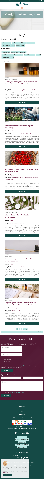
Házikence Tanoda (7, 359)
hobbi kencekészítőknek (18, 177)
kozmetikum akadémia (18, 134)
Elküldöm (6, 395)
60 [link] (26, 329)
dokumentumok (16, 90)
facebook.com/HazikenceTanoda (22, 459)
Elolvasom (22, 102)
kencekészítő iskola (29, 55)
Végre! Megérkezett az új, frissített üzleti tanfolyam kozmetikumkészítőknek (20, 304)
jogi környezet (25, 90)
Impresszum (22, 413)
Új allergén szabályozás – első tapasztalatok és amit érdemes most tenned (21, 83)
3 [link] (21, 329)
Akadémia (5, 357)
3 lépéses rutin (6, 52)
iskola (11, 220)
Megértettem (7, 475)
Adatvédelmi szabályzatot (17, 366)
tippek (11, 131)
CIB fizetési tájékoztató (22, 427)
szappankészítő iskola (8, 57)
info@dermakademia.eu (19, 1)
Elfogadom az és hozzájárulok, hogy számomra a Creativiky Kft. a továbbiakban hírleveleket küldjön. (22, 366)
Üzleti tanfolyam (14, 308)
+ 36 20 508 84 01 (24, 457)
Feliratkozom (7, 370)
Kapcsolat (22, 414)
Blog (22, 35)
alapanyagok (13, 175)
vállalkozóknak (33, 90)
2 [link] (19, 329)
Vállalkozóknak (6, 361)
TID (10, 87)
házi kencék (23, 52)
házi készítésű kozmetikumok (10, 55)
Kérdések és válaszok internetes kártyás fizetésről (22, 428)
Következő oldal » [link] (38, 332)
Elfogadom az (13, 392)
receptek (38, 55)
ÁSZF (22, 411)
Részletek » (5, 472)
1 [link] (17, 329)
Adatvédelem (22, 410)
